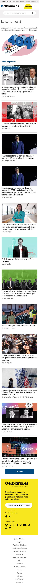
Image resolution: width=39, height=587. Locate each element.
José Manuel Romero (8, 96)
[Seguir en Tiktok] (29, 525)
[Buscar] (33, 13)
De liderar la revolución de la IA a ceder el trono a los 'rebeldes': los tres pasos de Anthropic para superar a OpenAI (19, 426)
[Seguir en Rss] (10, 527)
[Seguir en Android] (6, 516)
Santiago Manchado (8, 298)
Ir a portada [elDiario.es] (19, 471)
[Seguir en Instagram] (21, 525)
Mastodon (19, 582)
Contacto (19, 570)
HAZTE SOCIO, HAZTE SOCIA (19, 505)
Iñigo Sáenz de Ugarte (8, 328)
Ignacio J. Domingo (7, 466)
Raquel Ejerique (6, 232)
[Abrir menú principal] (35, 6)
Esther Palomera (7, 197)
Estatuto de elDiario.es (19, 548)
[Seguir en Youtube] (25, 525)
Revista (19, 573)
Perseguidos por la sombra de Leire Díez (18, 326)
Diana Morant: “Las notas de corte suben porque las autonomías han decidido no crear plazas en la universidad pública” (19, 227)
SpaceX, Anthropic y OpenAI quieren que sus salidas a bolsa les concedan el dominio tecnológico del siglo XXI (19, 461)
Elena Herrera (6, 128)
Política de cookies (19, 567)
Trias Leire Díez (16, 1)
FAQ (19, 560)
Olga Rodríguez (6, 362)
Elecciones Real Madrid (25, 1)
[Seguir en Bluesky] (6, 525)
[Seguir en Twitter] (10, 525)
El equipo (19, 542)
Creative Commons (19, 551)
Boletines (19, 576)
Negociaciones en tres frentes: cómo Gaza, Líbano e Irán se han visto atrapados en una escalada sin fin (19, 392)
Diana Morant (33, 1)
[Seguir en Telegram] (17, 525)
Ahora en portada (9, 62)
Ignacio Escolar (6, 264)
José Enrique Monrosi (8, 161)
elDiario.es (5, 397)
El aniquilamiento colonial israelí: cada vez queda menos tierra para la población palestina (19, 357)
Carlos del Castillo (7, 431)
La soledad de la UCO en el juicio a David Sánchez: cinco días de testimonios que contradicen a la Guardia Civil (19, 293)
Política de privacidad (19, 557)
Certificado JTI (19, 579)
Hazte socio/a (28, 6)
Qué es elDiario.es (19, 539)
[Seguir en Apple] (10, 516)
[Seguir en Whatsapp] (6, 527)
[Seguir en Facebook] (14, 525)
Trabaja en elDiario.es (19, 545)
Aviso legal (19, 554)
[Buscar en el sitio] (17, 13)
